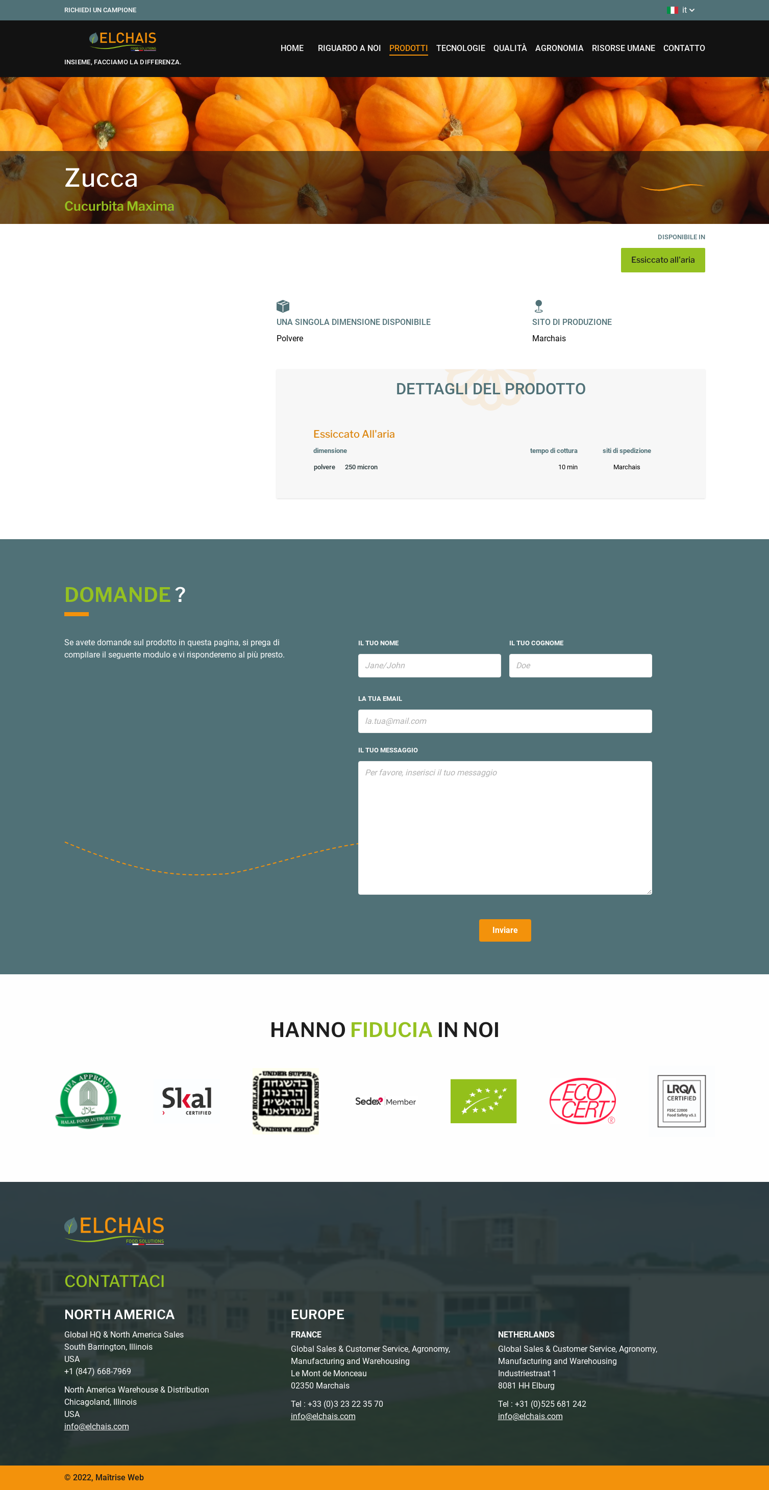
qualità (510, 48)
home (292, 48)
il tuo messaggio (388, 750)
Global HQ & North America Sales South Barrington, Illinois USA (124, 1347)
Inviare (505, 930)
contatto (684, 48)
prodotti (408, 48)
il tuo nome (378, 643)
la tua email (380, 698)
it (682, 10)
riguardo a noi (349, 48)
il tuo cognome (536, 643)
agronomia (559, 48)
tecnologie (460, 48)
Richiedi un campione (100, 10)
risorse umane (623, 48)
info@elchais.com (96, 1426)
